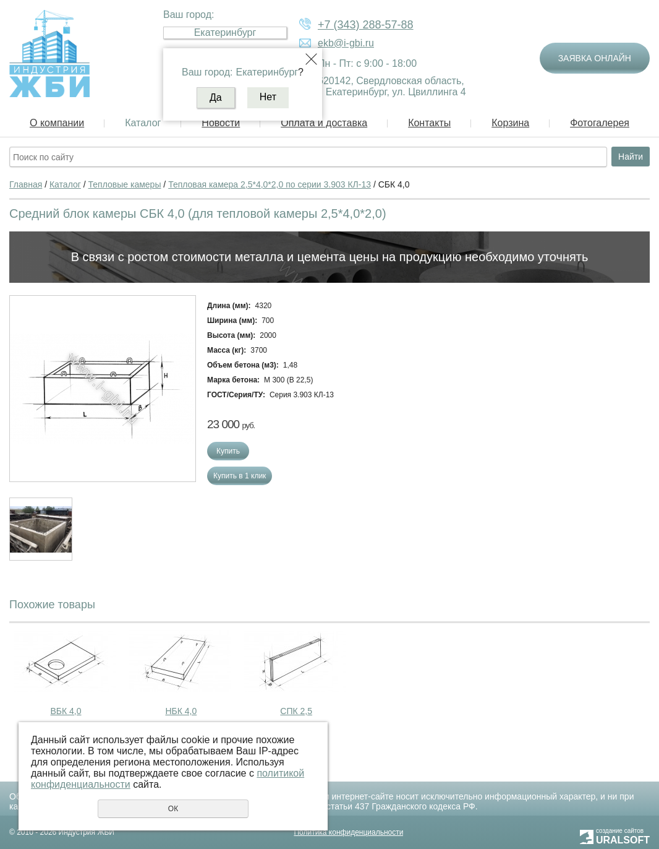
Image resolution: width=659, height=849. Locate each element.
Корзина (510, 123)
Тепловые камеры (124, 184)
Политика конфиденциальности (348, 832)
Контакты (429, 123)
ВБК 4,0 (65, 711)
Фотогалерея (599, 123)
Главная (25, 184)
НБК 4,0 (181, 711)
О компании (57, 123)
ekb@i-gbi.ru (346, 43)
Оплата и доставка (324, 123)
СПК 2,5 (296, 711)
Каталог (143, 123)
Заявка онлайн (594, 58)
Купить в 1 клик (239, 476)
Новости (221, 123)
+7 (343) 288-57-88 (366, 25)
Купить (228, 451)
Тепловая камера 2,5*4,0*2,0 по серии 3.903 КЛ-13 (269, 184)
